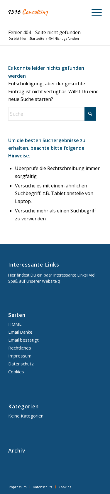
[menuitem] (94, 12)
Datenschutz (21, 364)
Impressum (19, 356)
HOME (15, 324)
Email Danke (20, 332)
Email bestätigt (23, 340)
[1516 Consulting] (45, 12)
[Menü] (94, 12)
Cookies (16, 372)
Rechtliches (19, 348)
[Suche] (52, 114)
